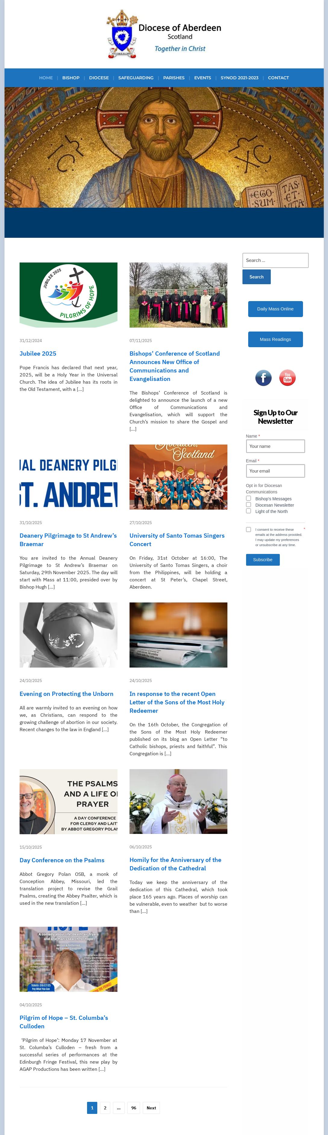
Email (252, 460)
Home (46, 77)
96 (133, 1108)
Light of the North (271, 511)
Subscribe (263, 559)
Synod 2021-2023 (239, 77)
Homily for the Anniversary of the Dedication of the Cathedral (175, 864)
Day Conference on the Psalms (62, 860)
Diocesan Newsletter (274, 505)
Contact (278, 77)
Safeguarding (136, 77)
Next (151, 1108)
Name (253, 436)
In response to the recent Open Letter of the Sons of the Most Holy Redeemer (177, 702)
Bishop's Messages (273, 498)
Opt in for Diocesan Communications (264, 488)
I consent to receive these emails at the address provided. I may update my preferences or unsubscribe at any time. (278, 537)
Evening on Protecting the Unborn (67, 694)
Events (202, 77)
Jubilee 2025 (38, 353)
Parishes (174, 77)
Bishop (71, 77)
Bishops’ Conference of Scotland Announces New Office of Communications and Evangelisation (175, 366)
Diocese (99, 77)
